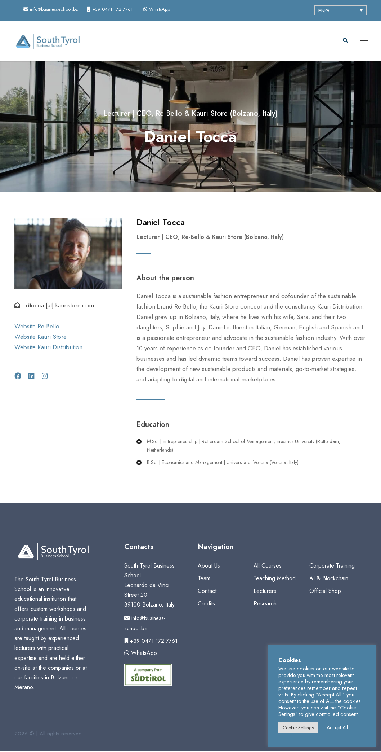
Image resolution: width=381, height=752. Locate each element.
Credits (206, 604)
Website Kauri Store (40, 337)
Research (265, 604)
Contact (207, 591)
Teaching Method (275, 578)
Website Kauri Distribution (48, 348)
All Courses (268, 566)
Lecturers (265, 591)
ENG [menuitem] (324, 10)
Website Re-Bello (36, 327)
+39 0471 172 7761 (151, 641)
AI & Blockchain (328, 578)
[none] (340, 10)
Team (204, 578)
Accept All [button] (337, 727)
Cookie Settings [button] (298, 727)
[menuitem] (340, 10)
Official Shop (325, 591)
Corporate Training (332, 566)
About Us (209, 566)
